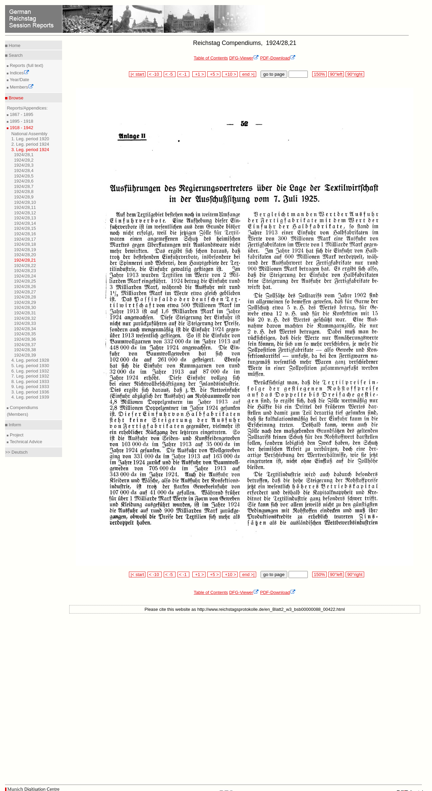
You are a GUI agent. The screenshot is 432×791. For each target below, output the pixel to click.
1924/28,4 (23, 170)
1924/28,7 (23, 186)
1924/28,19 (25, 249)
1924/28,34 (25, 328)
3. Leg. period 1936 (30, 391)
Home (13, 45)
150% (319, 74)
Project (15, 434)
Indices (18, 72)
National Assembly (29, 133)
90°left (336, 74)
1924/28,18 (25, 244)
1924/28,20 (25, 254)
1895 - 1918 (20, 121)
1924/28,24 (25, 276)
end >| (248, 74)
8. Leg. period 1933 (30, 381)
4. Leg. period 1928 (30, 360)
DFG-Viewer (244, 58)
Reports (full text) (25, 65)
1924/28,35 (25, 333)
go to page (274, 74)
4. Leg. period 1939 (30, 397)
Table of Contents (211, 58)
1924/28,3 (23, 165)
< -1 (183, 74)
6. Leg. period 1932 (30, 371)
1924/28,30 (25, 307)
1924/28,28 (25, 296)
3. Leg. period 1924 (30, 149)
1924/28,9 (23, 196)
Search (15, 55)
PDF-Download (278, 58)
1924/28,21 (25, 260)
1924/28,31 (25, 312)
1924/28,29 (25, 302)
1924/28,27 (25, 291)
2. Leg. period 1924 (30, 144)
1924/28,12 (25, 212)
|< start (137, 74)
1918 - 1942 (20, 127)
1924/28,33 (25, 323)
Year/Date (18, 79)
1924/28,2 (23, 160)
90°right (354, 74)
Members (21, 87)
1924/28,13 (25, 217)
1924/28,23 (25, 270)
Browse (15, 97)
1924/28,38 (25, 349)
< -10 (155, 74)
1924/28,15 (25, 228)
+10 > (229, 74)
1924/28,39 (25, 355)
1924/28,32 (25, 318)
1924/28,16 (25, 233)
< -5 (170, 74)
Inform (14, 424)
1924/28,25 (25, 281)
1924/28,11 (25, 207)
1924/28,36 (25, 339)
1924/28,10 (25, 202)
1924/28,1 (23, 154)
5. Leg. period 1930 (30, 365)
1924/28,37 (25, 344)
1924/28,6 (23, 181)
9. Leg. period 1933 (30, 386)
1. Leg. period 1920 (30, 138)
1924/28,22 (25, 265)
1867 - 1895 (20, 114)
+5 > (214, 74)
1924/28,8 (23, 191)
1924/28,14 (25, 223)
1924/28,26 (25, 286)
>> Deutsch (16, 452)
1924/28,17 (25, 239)
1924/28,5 (23, 175)
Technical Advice (25, 441)
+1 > (199, 74)
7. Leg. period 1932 (30, 376)
